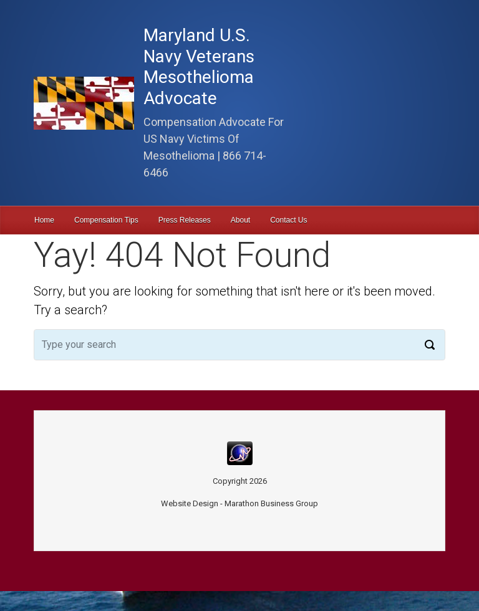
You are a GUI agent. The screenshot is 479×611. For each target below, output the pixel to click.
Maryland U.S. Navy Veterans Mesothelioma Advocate (198, 66)
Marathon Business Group (271, 503)
